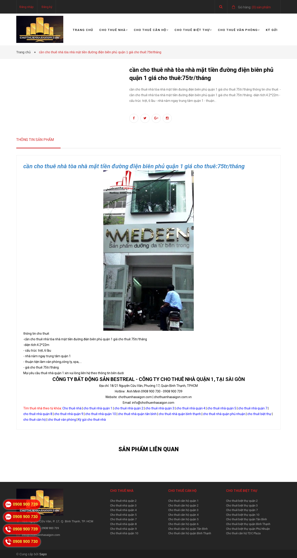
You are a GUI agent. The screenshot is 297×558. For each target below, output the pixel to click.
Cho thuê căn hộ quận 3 (183, 510)
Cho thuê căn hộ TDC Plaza (243, 533)
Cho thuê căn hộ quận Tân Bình (188, 528)
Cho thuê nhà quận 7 (123, 519)
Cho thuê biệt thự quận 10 (242, 514)
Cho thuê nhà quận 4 (123, 510)
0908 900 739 (50, 528)
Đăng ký (47, 7)
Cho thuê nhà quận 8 (123, 524)
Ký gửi (272, 30)
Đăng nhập (26, 7)
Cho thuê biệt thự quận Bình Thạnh (248, 524)
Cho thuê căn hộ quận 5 (183, 519)
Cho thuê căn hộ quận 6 (183, 524)
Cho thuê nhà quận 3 (123, 505)
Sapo (43, 554)
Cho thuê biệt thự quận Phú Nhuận (248, 528)
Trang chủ (83, 30)
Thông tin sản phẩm (35, 140)
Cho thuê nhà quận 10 (124, 533)
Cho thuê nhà (113, 30)
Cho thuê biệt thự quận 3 (242, 505)
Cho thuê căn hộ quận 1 (183, 500)
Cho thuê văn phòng (239, 30)
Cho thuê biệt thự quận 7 (242, 510)
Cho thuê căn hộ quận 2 (183, 505)
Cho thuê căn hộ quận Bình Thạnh (189, 533)
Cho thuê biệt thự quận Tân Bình (246, 519)
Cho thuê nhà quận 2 (123, 500)
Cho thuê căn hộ (151, 30)
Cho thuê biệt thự (193, 30)
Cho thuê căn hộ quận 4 (183, 514)
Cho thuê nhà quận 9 (123, 528)
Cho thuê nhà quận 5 (123, 514)
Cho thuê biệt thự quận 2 (242, 500)
